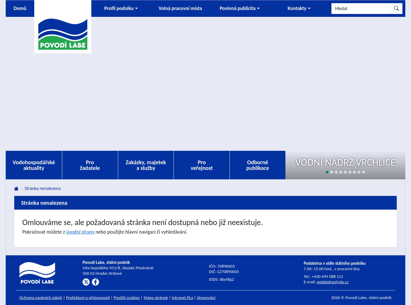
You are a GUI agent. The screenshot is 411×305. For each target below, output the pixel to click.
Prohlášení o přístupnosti (88, 297)
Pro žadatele (90, 165)
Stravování (206, 297)
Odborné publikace (257, 165)
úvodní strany (80, 232)
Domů (20, 8)
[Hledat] (361, 8)
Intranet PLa (182, 297)
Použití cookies (127, 297)
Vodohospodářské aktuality (34, 165)
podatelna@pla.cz (332, 281)
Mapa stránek (156, 297)
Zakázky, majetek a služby (146, 165)
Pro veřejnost (202, 165)
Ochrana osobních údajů (40, 297)
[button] (121, 8)
